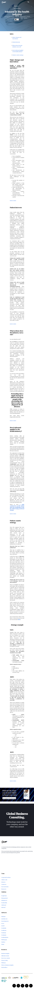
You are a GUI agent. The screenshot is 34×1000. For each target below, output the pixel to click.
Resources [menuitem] (17, 10)
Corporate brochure (6, 885)
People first (4, 904)
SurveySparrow (5, 929)
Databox (3, 950)
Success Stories (4, 895)
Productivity (4, 911)
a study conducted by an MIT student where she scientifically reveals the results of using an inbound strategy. (17, 507)
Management (4, 906)
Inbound (3, 915)
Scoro (2, 931)
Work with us (4, 975)
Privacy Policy (4, 968)
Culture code (4, 888)
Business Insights (5, 961)
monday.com (4, 927)
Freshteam (3, 938)
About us (3, 890)
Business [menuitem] (16, 6)
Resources (3, 897)
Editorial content (5, 964)
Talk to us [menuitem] (17, 15)
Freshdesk (3, 936)
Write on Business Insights (7, 973)
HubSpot (3, 924)
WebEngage (4, 948)
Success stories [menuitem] (17, 8)
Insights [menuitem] (17, 13)
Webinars (3, 971)
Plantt (2, 952)
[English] (17, 19)
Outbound (3, 913)
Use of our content (5, 966)
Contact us (3, 892)
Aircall (2, 934)
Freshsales (3, 943)
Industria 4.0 (4, 908)
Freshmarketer (4, 945)
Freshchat (3, 941)
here (19, 627)
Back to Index (13, 200)
